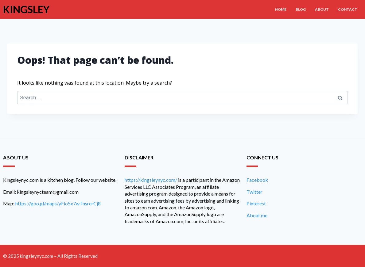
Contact (347, 9)
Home (280, 9)
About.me (257, 215)
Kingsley (26, 9)
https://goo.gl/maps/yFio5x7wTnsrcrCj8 (58, 203)
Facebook (257, 180)
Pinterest (256, 203)
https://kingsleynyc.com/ (151, 180)
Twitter (254, 192)
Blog (301, 9)
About (322, 9)
